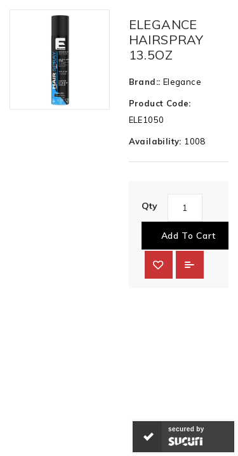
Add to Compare (190, 265)
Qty (150, 206)
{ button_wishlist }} (159, 265)
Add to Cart (188, 235)
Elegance (182, 82)
